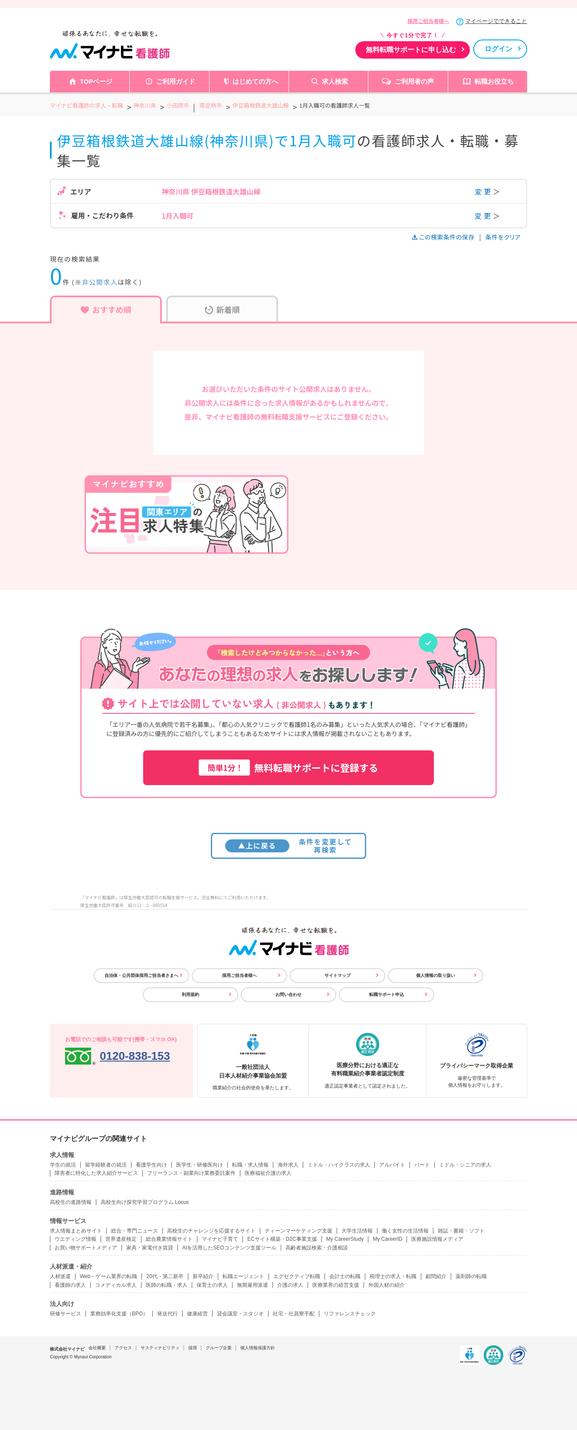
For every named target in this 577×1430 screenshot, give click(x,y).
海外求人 (288, 1165)
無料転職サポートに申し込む (411, 49)
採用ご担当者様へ (428, 21)
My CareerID (387, 1239)
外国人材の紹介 (386, 1285)
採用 (192, 1347)
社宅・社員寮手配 (294, 1314)
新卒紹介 (203, 1276)
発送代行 (167, 1314)
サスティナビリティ (160, 1347)
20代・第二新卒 (164, 1276)
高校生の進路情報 (71, 1202)
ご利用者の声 (414, 81)
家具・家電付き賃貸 (149, 1248)
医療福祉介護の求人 (268, 1173)
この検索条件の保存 (444, 237)
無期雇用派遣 (252, 1285)
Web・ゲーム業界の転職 (108, 1276)
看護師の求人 (70, 1285)
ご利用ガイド (175, 81)
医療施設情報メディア (437, 1239)
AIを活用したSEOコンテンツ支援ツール (229, 1248)
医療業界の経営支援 (335, 1285)
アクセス (123, 1347)
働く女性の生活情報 (405, 1231)
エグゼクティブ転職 (296, 1276)
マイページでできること (496, 21)
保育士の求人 (212, 1285)
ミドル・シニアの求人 (465, 1165)
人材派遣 (60, 1276)
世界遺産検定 (121, 1239)
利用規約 (190, 994)
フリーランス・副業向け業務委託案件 (191, 1173)
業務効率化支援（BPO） (119, 1314)
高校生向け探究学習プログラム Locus (145, 1202)
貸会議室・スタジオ (240, 1314)
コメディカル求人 (116, 1285)
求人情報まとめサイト (76, 1231)
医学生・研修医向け (199, 1165)
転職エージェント (243, 1276)
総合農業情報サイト (169, 1239)
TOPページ (96, 81)
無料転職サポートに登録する (288, 767)
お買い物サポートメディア (86, 1248)
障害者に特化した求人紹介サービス (96, 1173)
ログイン (498, 49)
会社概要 (97, 1347)
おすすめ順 (106, 309)
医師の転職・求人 (166, 1285)
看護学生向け (151, 1165)
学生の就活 (63, 1165)
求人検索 (335, 81)
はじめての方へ (255, 81)
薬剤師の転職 (471, 1276)
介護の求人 (290, 1285)
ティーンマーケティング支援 (298, 1231)
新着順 (222, 309)
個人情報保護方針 (257, 1347)
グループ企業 (219, 1347)
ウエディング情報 (75, 1239)
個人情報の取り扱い (435, 975)
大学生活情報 (357, 1231)
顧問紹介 (436, 1276)
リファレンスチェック (350, 1314)
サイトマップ (338, 975)
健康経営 (197, 1314)
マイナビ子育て (220, 1239)
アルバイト (392, 1165)
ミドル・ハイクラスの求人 (339, 1165)
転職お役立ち (494, 81)
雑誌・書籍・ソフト (461, 1231)
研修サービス (65, 1314)
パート (422, 1165)
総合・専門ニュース (134, 1231)
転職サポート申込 (386, 994)
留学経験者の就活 (106, 1165)
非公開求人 (100, 281)
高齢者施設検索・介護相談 (316, 1248)
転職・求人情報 (250, 1165)
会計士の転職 (345, 1276)
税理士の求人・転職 (393, 1276)
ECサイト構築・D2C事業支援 (282, 1239)
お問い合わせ (288, 994)
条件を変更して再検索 (288, 845)
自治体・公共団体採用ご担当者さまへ (141, 975)
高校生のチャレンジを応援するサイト (211, 1231)
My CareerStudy (345, 1239)
